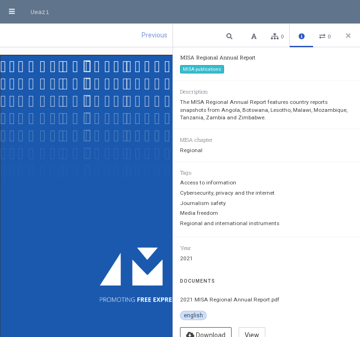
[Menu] (11, 11)
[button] (230, 35)
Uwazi (39, 11)
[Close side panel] (348, 35)
